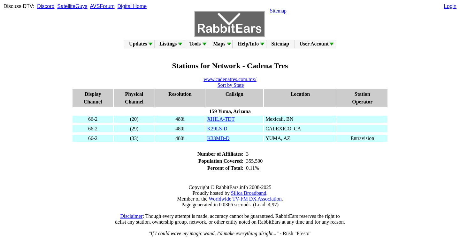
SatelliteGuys (72, 6)
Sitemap (278, 10)
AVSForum (102, 6)
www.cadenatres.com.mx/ (230, 79)
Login (450, 6)
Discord (45, 6)
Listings (168, 43)
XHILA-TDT (220, 119)
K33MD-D (218, 138)
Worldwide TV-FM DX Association (245, 199)
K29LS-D (217, 128)
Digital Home (132, 6)
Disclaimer (131, 216)
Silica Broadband (248, 193)
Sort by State (231, 85)
